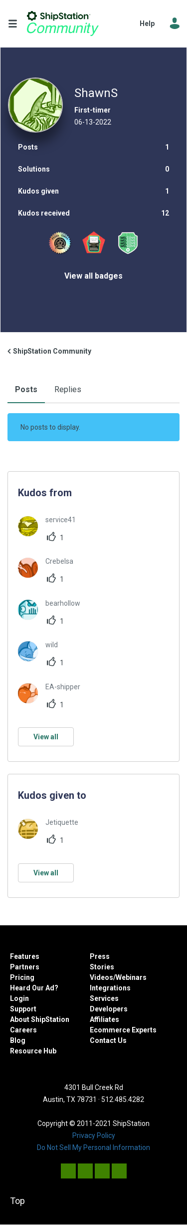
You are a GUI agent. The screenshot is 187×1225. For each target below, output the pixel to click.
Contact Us (108, 1040)
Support (23, 1009)
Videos (101, 977)
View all (45, 737)
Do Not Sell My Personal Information (93, 1147)
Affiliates (104, 1019)
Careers (23, 1030)
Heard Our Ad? (34, 988)
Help (147, 24)
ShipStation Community (62, 23)
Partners (24, 967)
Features (24, 956)
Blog (17, 1040)
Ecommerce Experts (123, 1030)
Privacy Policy (93, 1135)
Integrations (110, 988)
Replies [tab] (67, 389)
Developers (109, 1009)
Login (19, 998)
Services (104, 998)
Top (17, 1200)
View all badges (93, 276)
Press (100, 956)
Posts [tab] (26, 389)
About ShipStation (39, 1019)
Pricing (22, 977)
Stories (102, 967)
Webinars (131, 977)
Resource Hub (33, 1051)
